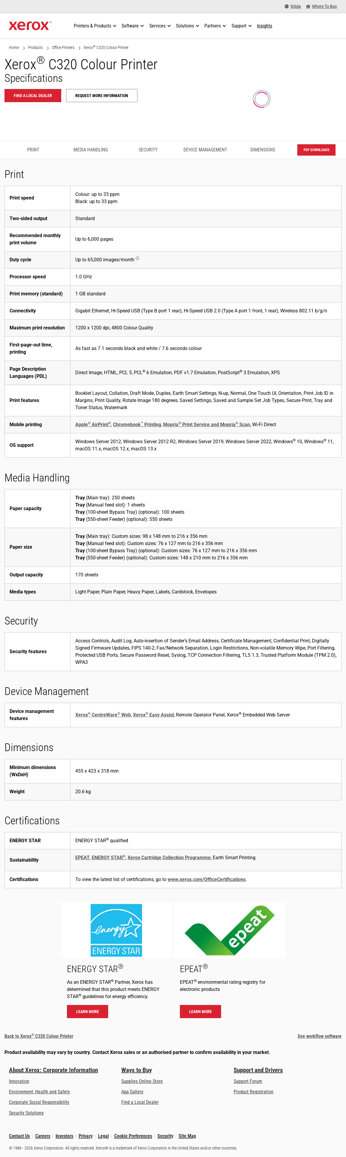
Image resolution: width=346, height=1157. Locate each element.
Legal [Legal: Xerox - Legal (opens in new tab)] (103, 1136)
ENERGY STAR (108, 857)
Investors (64, 1136)
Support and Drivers (258, 1070)
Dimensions (262, 150)
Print (33, 150)
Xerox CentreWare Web (103, 715)
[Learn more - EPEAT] (229, 963)
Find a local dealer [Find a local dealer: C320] (33, 95)
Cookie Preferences (133, 1136)
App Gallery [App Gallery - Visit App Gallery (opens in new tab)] (132, 1092)
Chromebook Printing (137, 424)
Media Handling (91, 150)
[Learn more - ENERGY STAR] (116, 963)
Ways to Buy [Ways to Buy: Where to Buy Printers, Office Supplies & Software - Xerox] (136, 1070)
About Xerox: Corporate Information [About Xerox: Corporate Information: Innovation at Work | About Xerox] (53, 1070)
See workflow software (320, 1036)
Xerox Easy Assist (153, 715)
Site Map (187, 1136)
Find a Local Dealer (140, 1102)
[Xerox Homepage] (30, 26)
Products (35, 47)
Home (14, 47)
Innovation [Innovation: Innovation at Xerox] (19, 1081)
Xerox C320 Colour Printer (106, 47)
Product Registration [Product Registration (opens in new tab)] (253, 1092)
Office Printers (63, 47)
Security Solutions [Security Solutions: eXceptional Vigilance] (26, 1113)
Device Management (205, 150)
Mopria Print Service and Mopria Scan (206, 424)
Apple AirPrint (93, 424)
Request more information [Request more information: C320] (101, 95)
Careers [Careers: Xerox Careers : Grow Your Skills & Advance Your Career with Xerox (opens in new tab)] (42, 1136)
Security (148, 150)
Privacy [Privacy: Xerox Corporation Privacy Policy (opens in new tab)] (86, 1136)
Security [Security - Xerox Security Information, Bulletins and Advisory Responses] (165, 1136)
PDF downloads (316, 150)
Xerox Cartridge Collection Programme (169, 857)
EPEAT (82, 857)
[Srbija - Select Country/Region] (293, 6)
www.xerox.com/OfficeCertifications (207, 879)
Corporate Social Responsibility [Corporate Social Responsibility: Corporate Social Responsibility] (39, 1102)
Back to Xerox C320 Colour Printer (38, 1036)
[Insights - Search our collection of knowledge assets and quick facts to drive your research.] (264, 26)
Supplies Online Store (142, 1081)
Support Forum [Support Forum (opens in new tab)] (248, 1081)
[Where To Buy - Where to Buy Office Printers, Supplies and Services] (321, 6)
